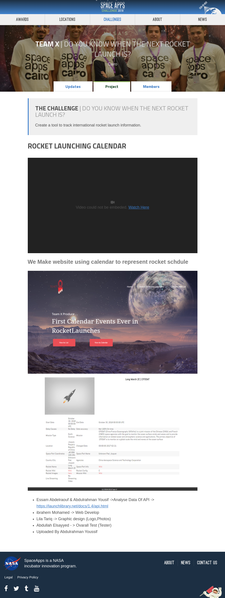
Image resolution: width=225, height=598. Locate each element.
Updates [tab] (73, 86)
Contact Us (207, 563)
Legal (8, 577)
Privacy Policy (27, 577)
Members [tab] (151, 86)
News (185, 563)
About (157, 19)
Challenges (112, 19)
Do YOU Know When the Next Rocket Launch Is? (127, 48)
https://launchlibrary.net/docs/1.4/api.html (72, 506)
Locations (67, 19)
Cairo (112, 64)
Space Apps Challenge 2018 (112, 7)
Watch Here (138, 207)
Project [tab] (111, 86)
